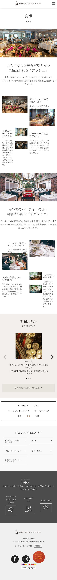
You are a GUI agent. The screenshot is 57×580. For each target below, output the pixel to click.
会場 (28, 416)
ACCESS (37, 546)
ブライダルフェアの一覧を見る (27, 388)
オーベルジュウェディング (18, 411)
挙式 (19, 416)
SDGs (34, 440)
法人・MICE (37, 451)
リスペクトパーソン (13, 451)
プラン (36, 406)
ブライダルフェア (42, 411)
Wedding (21, 406)
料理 (37, 416)
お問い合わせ (11, 509)
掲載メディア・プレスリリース (13, 460)
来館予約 (46, 507)
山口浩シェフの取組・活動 (12, 441)
